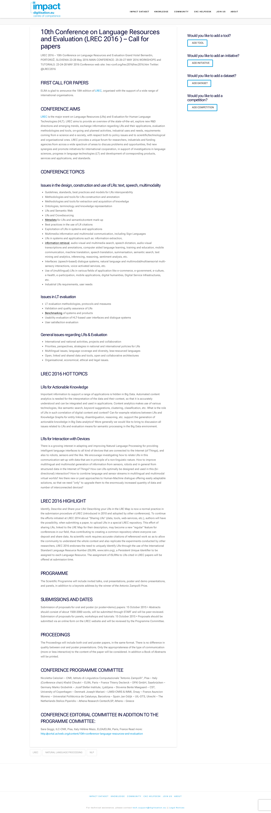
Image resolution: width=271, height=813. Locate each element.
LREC (98, 90)
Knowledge (118, 796)
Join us (167, 796)
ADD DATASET (200, 83)
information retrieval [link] (57, 243)
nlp (92, 752)
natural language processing (63, 752)
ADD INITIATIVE (201, 62)
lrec (35, 752)
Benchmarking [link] (53, 313)
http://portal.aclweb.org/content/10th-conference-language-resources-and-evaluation (92, 733)
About (178, 796)
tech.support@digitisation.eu (149, 808)
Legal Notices (177, 808)
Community (134, 796)
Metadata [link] (51, 219)
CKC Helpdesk (152, 796)
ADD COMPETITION (203, 107)
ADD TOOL (198, 42)
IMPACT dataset (99, 796)
